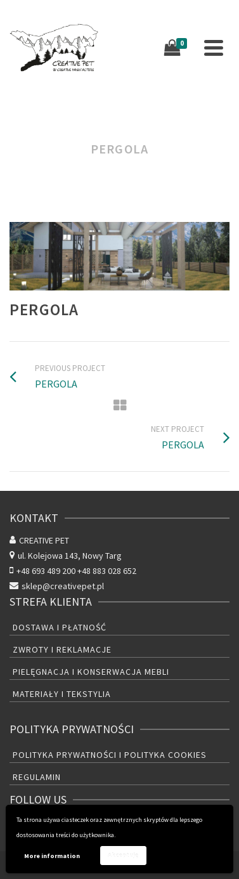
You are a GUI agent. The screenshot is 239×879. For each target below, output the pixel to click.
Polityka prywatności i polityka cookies (110, 754)
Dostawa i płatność (60, 627)
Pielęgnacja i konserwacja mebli (91, 671)
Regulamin (37, 777)
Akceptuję (123, 855)
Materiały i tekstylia (62, 694)
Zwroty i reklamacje (62, 649)
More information (52, 856)
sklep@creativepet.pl (57, 586)
